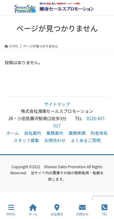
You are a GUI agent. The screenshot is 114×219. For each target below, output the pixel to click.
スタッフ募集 (26, 140)
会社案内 (32, 133)
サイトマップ (57, 104)
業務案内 (54, 133)
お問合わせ (55, 140)
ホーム (12, 133)
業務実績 (76, 133)
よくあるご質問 (86, 140)
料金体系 (99, 133)
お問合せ (82, 210)
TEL (104, 210)
